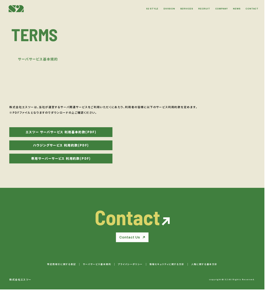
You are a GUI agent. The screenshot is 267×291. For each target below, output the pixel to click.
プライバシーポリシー (130, 264)
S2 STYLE (152, 9)
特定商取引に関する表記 (61, 264)
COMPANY (221, 9)
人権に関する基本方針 (204, 264)
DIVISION (169, 9)
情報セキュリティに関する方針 (166, 264)
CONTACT (252, 9)
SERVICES (186, 9)
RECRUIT (204, 9)
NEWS (236, 9)
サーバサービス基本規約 (97, 264)
